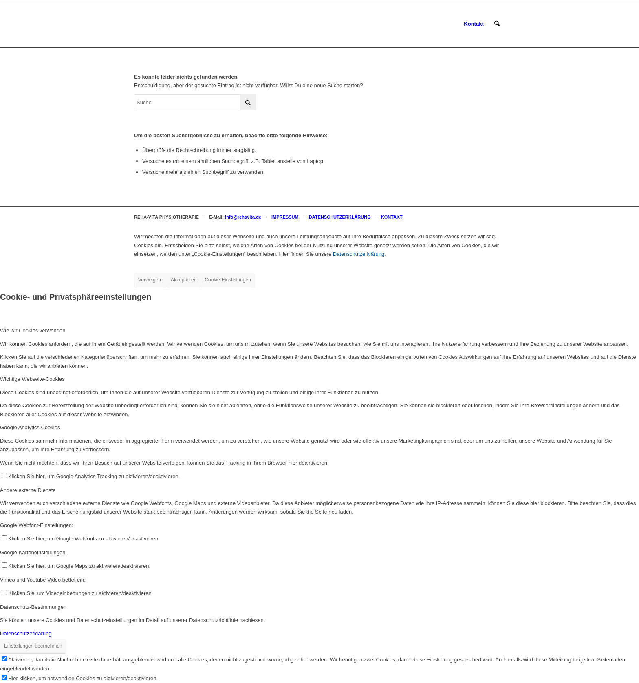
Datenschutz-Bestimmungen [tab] (33, 607)
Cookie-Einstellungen (228, 280)
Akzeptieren (183, 280)
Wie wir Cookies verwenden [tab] (32, 330)
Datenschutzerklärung (358, 254)
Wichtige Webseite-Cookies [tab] (32, 379)
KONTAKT (392, 217)
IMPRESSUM (285, 217)
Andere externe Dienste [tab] (28, 490)
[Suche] (497, 24)
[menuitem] (473, 24)
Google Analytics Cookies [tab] (30, 427)
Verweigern (150, 280)
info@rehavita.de (243, 217)
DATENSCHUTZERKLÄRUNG (340, 217)
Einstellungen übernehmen (33, 646)
